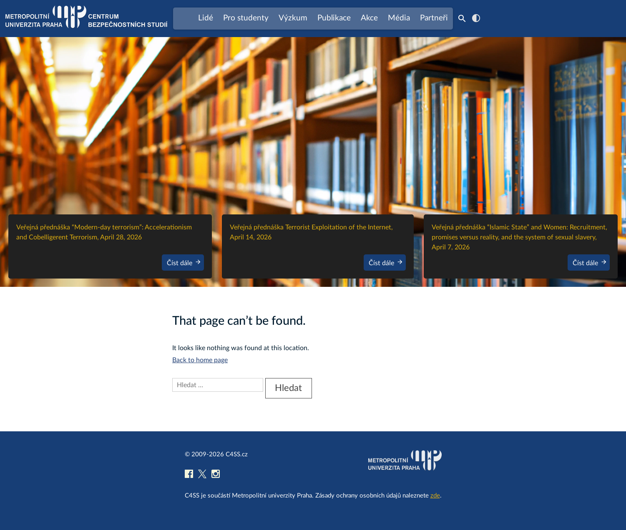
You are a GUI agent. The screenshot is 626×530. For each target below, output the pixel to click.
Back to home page (200, 360)
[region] (313, 162)
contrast (476, 18)
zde (435, 496)
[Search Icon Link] (462, 18)
